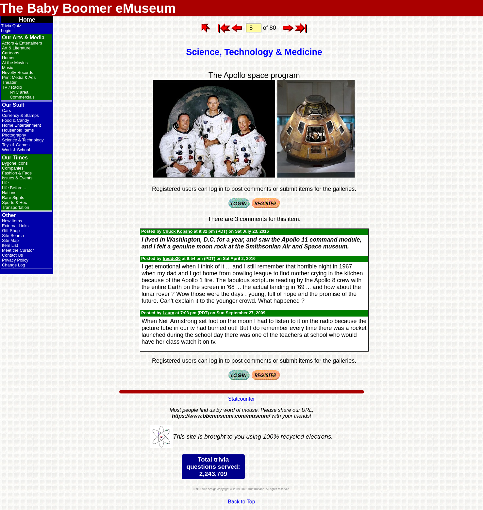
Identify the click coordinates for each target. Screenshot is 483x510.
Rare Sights (13, 197)
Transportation (15, 207)
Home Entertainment (21, 125)
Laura (168, 312)
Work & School (16, 149)
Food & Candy (15, 120)
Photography (14, 135)
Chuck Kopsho (178, 231)
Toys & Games (16, 144)
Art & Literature (16, 48)
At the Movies (15, 62)
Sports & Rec (14, 202)
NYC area (19, 92)
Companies (13, 168)
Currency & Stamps (20, 115)
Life (5, 182)
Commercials (22, 97)
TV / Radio (12, 87)
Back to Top (241, 501)
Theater (9, 82)
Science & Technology (23, 139)
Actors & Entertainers (22, 43)
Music (7, 67)
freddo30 (172, 258)
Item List (10, 245)
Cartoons (10, 52)
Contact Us (12, 255)
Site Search (13, 235)
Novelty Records (17, 72)
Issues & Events (17, 177)
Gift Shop (11, 230)
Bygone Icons (15, 163)
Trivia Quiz (11, 25)
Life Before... (14, 187)
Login (6, 30)
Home (27, 19)
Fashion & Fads (17, 173)
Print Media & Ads (19, 77)
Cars (6, 110)
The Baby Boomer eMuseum (88, 8)
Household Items (18, 130)
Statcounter (241, 399)
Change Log (13, 265)
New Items (12, 220)
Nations (9, 192)
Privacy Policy (15, 260)
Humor (8, 57)
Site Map (10, 240)
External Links (15, 225)
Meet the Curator (18, 250)
